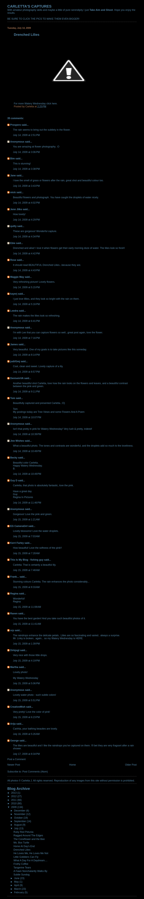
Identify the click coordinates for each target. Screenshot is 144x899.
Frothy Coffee (21, 864)
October (18, 817)
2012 (14, 796)
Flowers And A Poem (73, 411)
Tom (12, 398)
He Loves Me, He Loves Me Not (31, 853)
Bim (12, 158)
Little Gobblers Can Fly (26, 857)
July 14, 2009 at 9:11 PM (26, 391)
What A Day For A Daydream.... (30, 860)
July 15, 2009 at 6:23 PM (26, 717)
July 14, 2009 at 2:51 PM (26, 135)
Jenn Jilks (16, 209)
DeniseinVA (16, 378)
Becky (13, 457)
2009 (14, 807)
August (18, 824)
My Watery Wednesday (25, 678)
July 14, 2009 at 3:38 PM (26, 169)
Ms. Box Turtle (21, 842)
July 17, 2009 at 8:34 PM (26, 754)
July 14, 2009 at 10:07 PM (27, 417)
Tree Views (44, 411)
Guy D (13, 480)
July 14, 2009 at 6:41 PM (26, 321)
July (16, 828)
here (54, 103)
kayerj (13, 293)
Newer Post (13, 764)
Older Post (131, 764)
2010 (14, 803)
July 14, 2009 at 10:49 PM (27, 451)
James (14, 344)
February (19, 892)
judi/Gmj (15, 361)
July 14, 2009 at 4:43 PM (26, 270)
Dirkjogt (14, 650)
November (20, 814)
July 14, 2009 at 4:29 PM (26, 219)
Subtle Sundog (22, 874)
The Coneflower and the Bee (29, 839)
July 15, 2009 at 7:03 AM (26, 536)
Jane (13, 175)
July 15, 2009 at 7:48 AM (26, 570)
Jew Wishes (17, 440)
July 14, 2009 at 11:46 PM (27, 502)
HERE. (79, 638)
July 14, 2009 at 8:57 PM (26, 371)
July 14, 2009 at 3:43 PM (26, 185)
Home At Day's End (24, 846)
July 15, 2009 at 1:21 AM (26, 519)
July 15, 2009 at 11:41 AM (27, 623)
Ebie (12, 243)
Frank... (14, 576)
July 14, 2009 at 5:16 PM (26, 304)
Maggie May (17, 277)
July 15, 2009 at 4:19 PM (26, 660)
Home (72, 764)
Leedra (14, 310)
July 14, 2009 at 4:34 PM (26, 236)
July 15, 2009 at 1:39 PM (26, 643)
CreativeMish (17, 706)
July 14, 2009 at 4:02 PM (26, 202)
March (18, 888)
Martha (14, 667)
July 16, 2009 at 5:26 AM (26, 734)
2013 (14, 792)
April (17, 885)
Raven (13, 613)
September (20, 821)
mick (13, 192)
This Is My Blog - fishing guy (26, 559)
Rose (13, 260)
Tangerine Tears (22, 867)
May (16, 881)
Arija (13, 723)
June (17, 878)
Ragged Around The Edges (28, 835)
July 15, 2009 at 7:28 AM (26, 553)
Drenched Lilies (22, 849)
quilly (13, 226)
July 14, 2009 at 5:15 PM (26, 287)
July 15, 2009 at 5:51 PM (26, 700)
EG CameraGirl (19, 526)
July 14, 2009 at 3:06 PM (26, 152)
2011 (14, 800)
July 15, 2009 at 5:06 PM (26, 683)
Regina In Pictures (23, 497)
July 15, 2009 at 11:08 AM (27, 607)
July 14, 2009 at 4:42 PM (26, 253)
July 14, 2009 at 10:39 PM (27, 434)
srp (12, 630)
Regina (14, 593)
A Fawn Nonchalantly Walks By (30, 871)
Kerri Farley (17, 543)
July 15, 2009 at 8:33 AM (26, 587)
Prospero (15, 124)
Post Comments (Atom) (35, 771)
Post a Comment (16, 759)
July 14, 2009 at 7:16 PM (26, 338)
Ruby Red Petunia (23, 832)
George (14, 740)
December (20, 810)
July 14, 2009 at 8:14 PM (26, 354)
